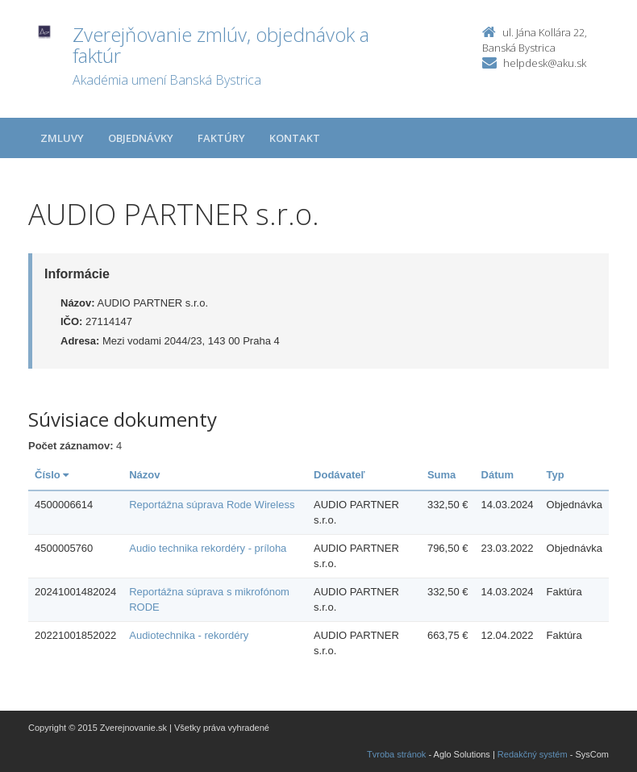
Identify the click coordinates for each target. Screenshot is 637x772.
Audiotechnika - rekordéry (188, 635)
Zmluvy (62, 138)
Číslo (52, 475)
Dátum (497, 475)
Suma (441, 475)
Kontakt (294, 138)
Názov (144, 475)
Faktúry (221, 138)
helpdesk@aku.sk (544, 63)
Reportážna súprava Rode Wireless (211, 505)
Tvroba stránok (396, 754)
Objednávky (140, 138)
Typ (555, 475)
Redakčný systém (533, 754)
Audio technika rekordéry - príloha (207, 548)
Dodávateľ (339, 475)
